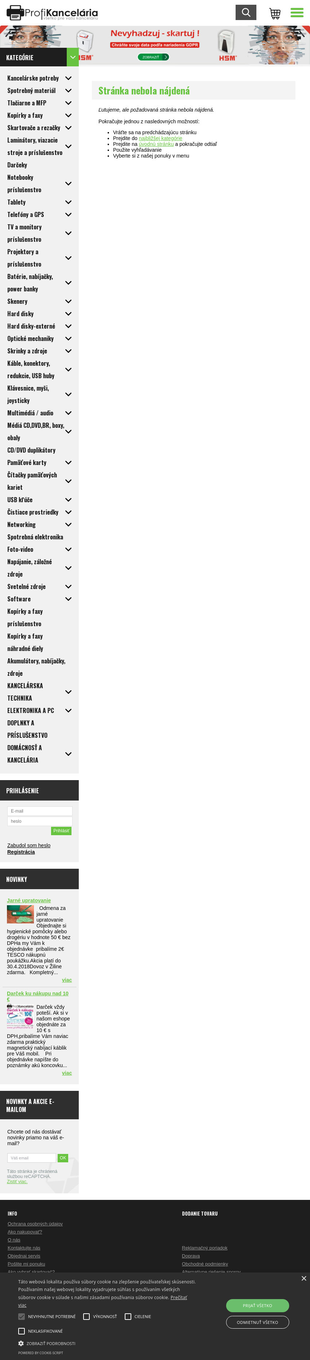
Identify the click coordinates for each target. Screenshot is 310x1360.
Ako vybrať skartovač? (31, 1272)
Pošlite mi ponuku (26, 1264)
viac (67, 980)
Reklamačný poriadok (205, 1248)
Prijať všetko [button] (257, 1305)
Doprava (191, 1256)
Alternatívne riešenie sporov (211, 1272)
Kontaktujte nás (24, 1248)
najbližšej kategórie (160, 138)
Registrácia (21, 852)
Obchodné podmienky (205, 1264)
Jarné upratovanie (29, 900)
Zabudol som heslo (28, 845)
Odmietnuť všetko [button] (257, 1322)
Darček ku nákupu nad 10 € (38, 996)
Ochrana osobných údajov (35, 1224)
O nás (14, 1240)
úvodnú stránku (156, 144)
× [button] (303, 1279)
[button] (107, 1343)
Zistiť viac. (17, 1181)
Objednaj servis (24, 1256)
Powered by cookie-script (40, 1353)
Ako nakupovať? (25, 1232)
